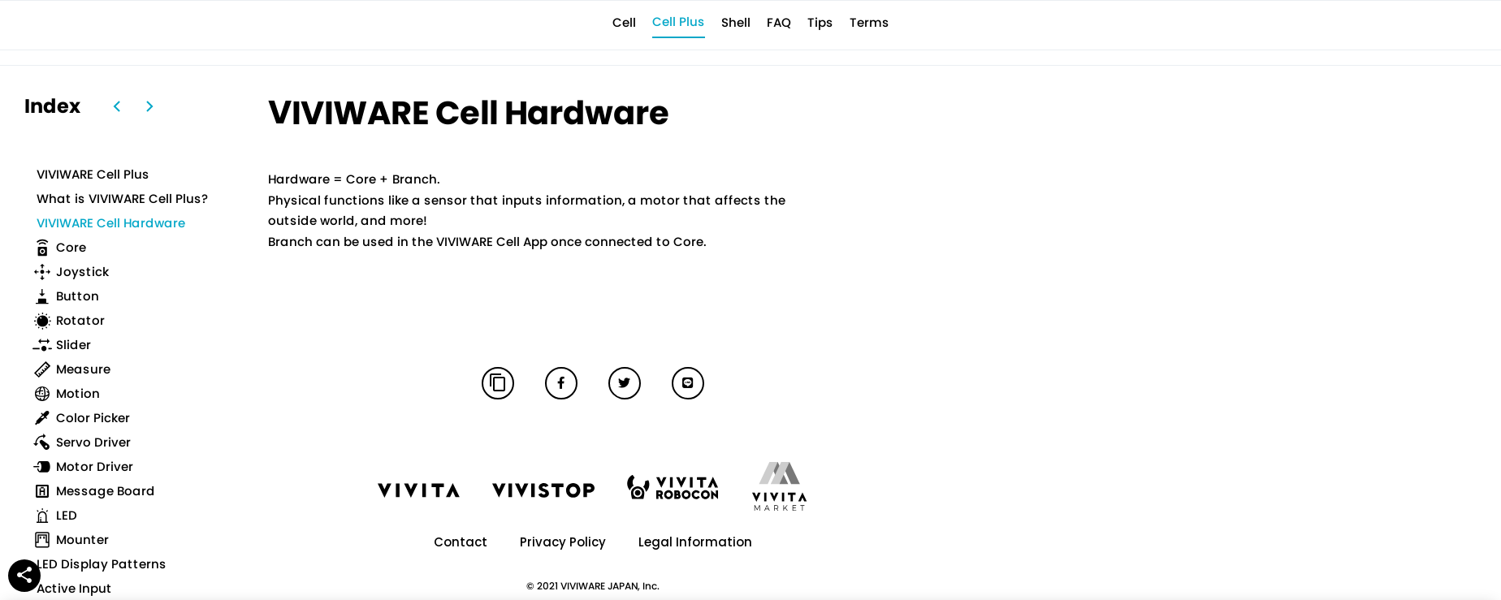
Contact (460, 541)
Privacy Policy (563, 541)
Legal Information (695, 541)
